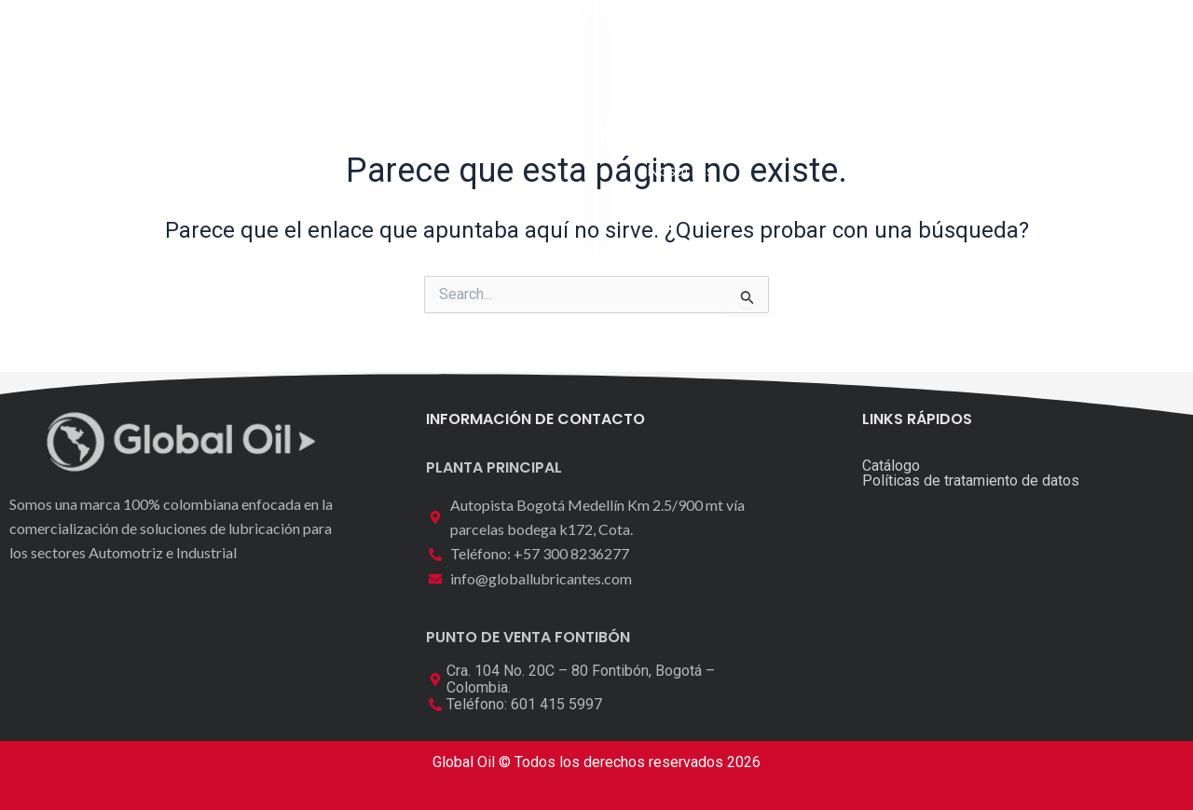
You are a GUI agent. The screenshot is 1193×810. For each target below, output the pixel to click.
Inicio (333, 43)
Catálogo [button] (435, 44)
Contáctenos (791, 43)
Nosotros (673, 43)
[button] (1060, 41)
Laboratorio (560, 43)
